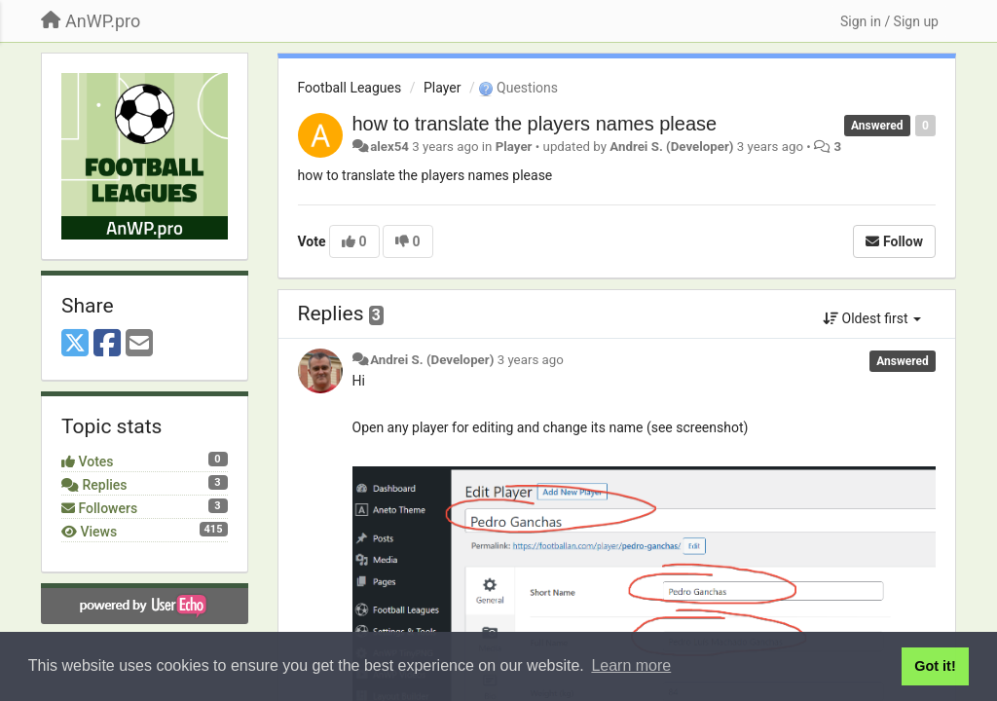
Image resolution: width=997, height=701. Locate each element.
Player (442, 87)
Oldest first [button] (872, 318)
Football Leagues (350, 87)
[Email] (139, 344)
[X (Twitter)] (75, 344)
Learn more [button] (631, 665)
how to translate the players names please (535, 123)
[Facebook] (107, 344)
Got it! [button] (934, 666)
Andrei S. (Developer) (671, 146)
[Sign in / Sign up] (889, 21)
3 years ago (531, 359)
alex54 (389, 146)
